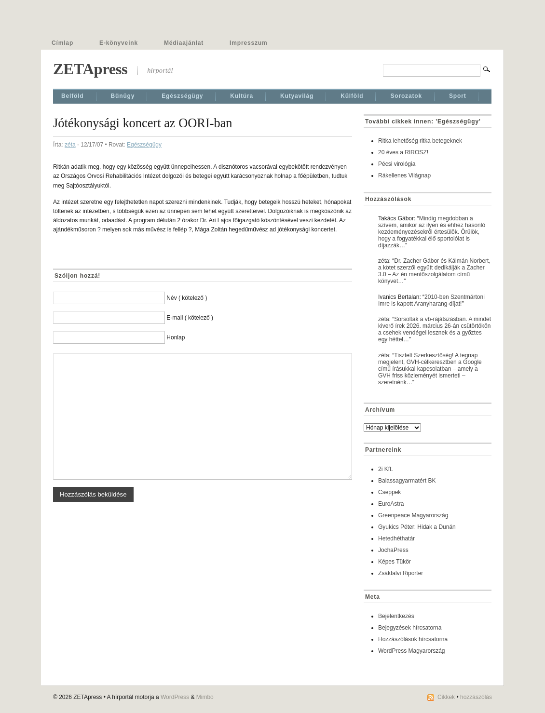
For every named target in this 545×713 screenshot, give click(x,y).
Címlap (62, 43)
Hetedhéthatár (396, 538)
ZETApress (90, 69)
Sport (457, 96)
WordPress (175, 697)
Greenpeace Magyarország (413, 515)
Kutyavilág (296, 96)
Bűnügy (123, 96)
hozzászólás (476, 697)
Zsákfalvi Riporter (400, 573)
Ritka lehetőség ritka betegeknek (420, 140)
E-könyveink (118, 43)
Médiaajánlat (184, 43)
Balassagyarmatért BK (407, 480)
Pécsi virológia (396, 164)
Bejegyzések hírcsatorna (409, 627)
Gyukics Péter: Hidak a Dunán (417, 527)
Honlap (175, 337)
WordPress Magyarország (411, 650)
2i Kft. (385, 469)
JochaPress (393, 550)
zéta (70, 144)
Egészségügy (182, 96)
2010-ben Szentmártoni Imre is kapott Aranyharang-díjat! (431, 300)
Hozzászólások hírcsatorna (413, 639)
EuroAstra (391, 503)
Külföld (352, 96)
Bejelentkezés (396, 616)
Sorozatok (406, 96)
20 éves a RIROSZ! (403, 152)
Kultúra (241, 96)
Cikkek (446, 697)
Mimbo (205, 697)
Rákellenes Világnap (404, 175)
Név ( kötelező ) (186, 298)
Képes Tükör (394, 561)
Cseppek (389, 492)
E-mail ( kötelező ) (189, 317)
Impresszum (248, 43)
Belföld (72, 96)
